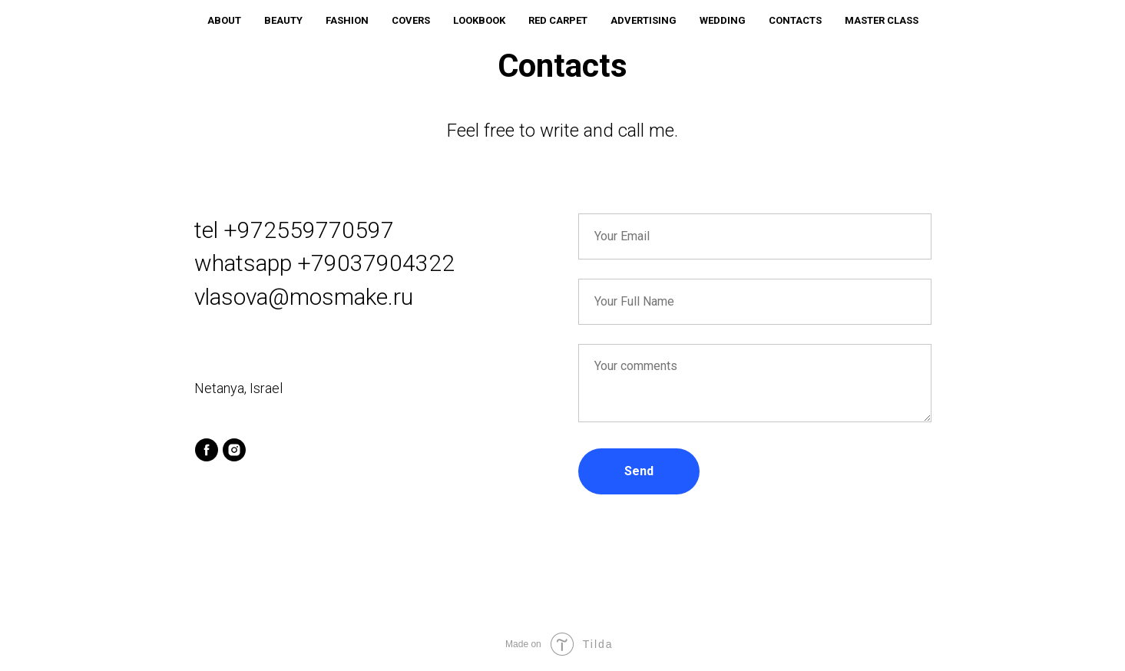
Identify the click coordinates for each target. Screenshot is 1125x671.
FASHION (347, 20)
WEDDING (723, 20)
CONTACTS (795, 20)
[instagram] (234, 449)
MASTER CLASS (881, 20)
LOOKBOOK (479, 20)
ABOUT (224, 20)
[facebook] (206, 449)
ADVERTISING (643, 20)
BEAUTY (283, 20)
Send (638, 471)
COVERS (411, 20)
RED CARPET (557, 20)
